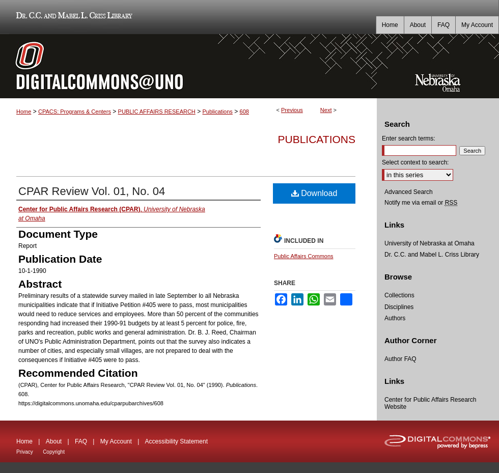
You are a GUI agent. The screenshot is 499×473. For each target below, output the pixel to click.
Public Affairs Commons (304, 256)
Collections (399, 295)
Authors (394, 318)
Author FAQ (400, 359)
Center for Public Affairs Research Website (430, 403)
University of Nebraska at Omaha (429, 243)
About (54, 441)
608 (244, 111)
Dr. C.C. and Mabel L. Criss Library (72, 17)
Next (326, 110)
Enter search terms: (408, 138)
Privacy (24, 452)
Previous (292, 110)
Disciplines (398, 307)
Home (23, 111)
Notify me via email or (420, 202)
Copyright (54, 452)
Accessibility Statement (176, 441)
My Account (116, 441)
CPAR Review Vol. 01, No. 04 (91, 191)
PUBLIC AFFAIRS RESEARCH (157, 111)
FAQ (81, 441)
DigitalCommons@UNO (188, 66)
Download (314, 193)
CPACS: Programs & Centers (74, 111)
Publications (218, 111)
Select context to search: (415, 162)
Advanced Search (408, 192)
